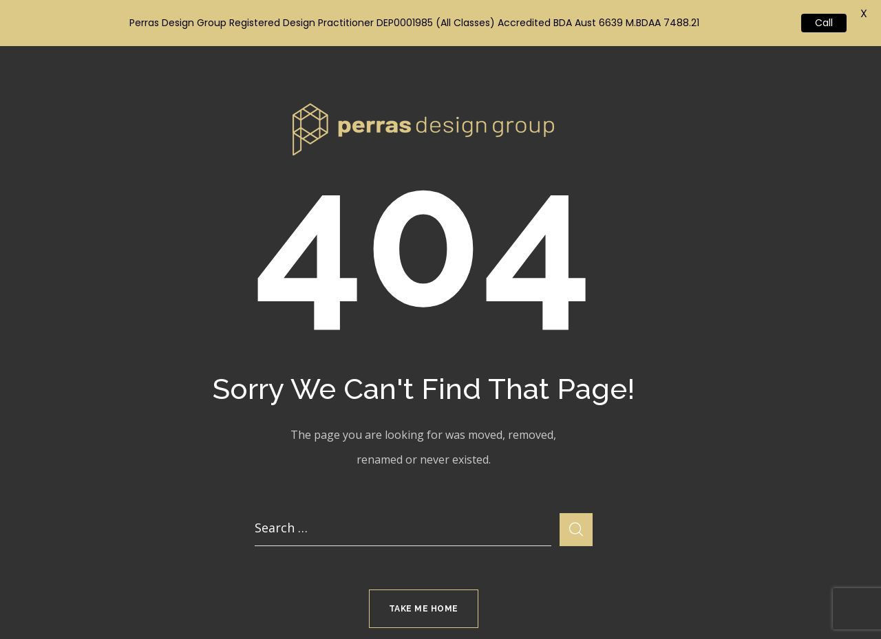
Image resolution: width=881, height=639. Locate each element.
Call (824, 23)
